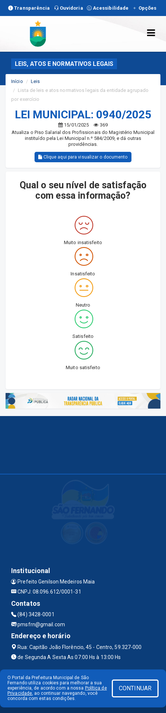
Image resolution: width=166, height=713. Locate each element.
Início (17, 81)
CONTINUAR (135, 688)
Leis (35, 81)
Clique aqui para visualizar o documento (82, 157)
